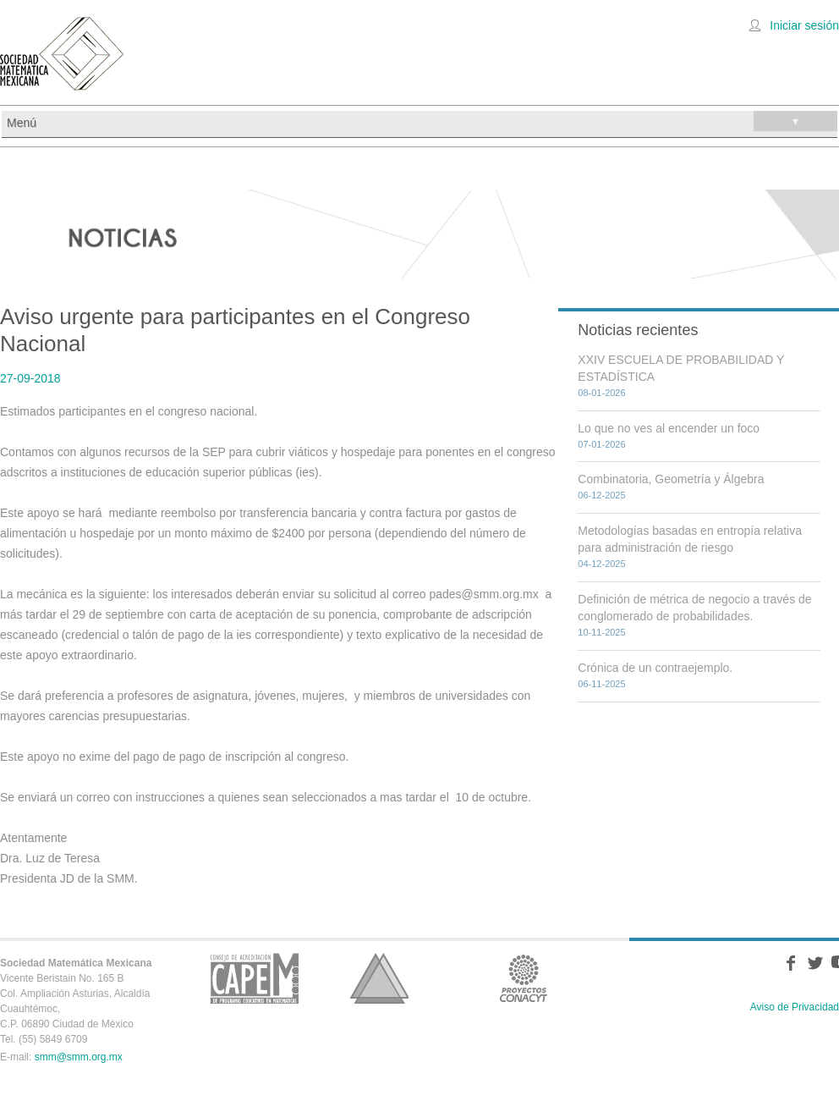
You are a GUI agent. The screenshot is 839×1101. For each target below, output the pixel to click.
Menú (422, 121)
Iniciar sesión (804, 25)
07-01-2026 (601, 444)
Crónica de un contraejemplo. (655, 667)
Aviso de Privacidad (794, 1007)
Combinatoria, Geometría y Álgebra (671, 479)
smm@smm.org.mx (79, 1057)
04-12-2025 (601, 564)
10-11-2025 (601, 632)
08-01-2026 (601, 393)
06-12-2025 (601, 495)
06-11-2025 (601, 684)
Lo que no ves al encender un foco (668, 428)
